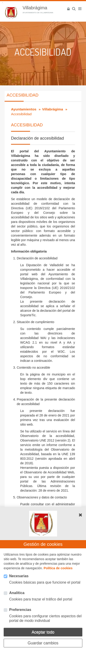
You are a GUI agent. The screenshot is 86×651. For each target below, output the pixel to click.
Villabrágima (52, 109)
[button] (80, 515)
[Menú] (79, 9)
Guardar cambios (43, 643)
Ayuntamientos (23, 109)
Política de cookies (58, 568)
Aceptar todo (43, 632)
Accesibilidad (22, 95)
